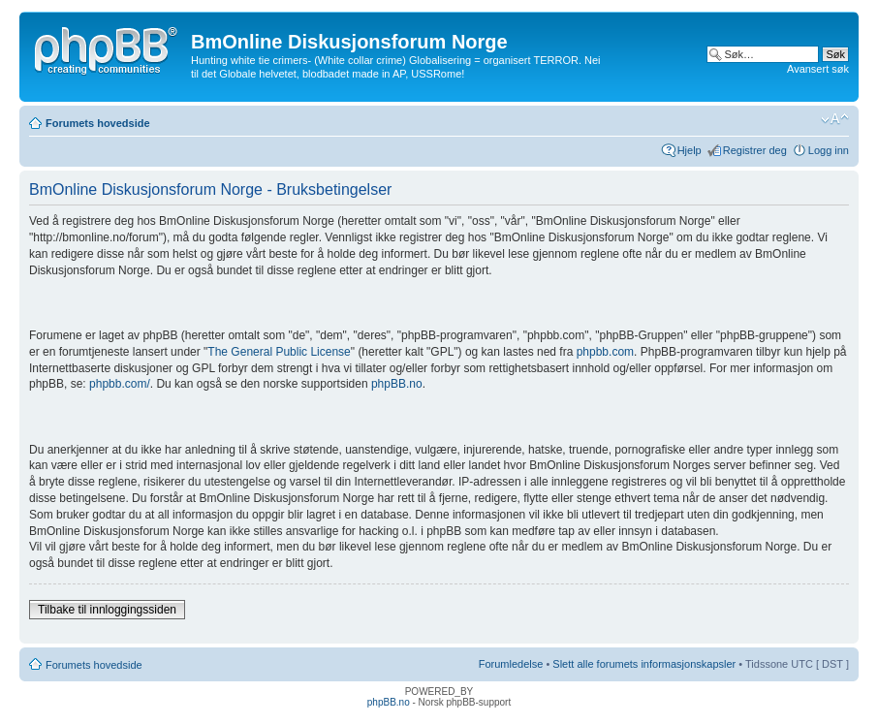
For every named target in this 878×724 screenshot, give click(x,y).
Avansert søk (818, 69)
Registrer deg (755, 150)
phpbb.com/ (119, 384)
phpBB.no (397, 384)
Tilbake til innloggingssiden (107, 609)
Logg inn (828, 150)
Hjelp (689, 150)
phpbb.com (605, 352)
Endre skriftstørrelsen (835, 119)
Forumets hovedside (98, 123)
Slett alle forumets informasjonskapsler (644, 664)
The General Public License (278, 352)
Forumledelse (511, 664)
